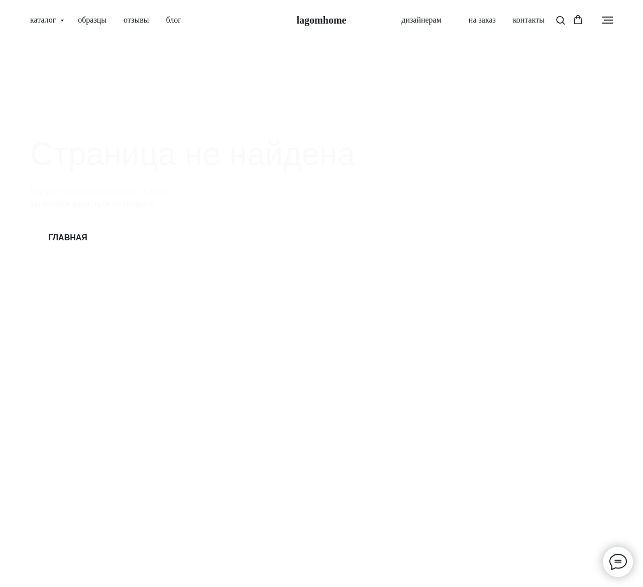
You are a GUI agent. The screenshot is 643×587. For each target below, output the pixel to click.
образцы (92, 20)
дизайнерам (421, 20)
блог (173, 20)
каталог (44, 20)
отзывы (136, 20)
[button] (560, 20)
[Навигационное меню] (607, 20)
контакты (529, 20)
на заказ (477, 20)
